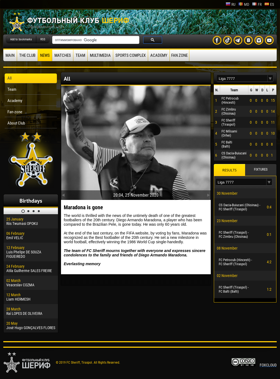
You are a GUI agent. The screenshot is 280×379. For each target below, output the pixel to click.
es (269, 4)
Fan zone (179, 55)
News (45, 55)
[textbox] (242, 78)
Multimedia (100, 55)
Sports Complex (130, 55)
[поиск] (95, 40)
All (9, 78)
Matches (62, 55)
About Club (16, 123)
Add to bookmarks (21, 39)
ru (230, 4)
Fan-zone (14, 111)
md (243, 4)
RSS (42, 39)
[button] (270, 78)
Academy (158, 55)
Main (10, 55)
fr (257, 4)
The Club (27, 55)
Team (80, 55)
